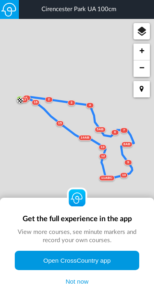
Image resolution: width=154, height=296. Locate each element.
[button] (141, 31)
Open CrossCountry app (77, 260)
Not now (77, 281)
